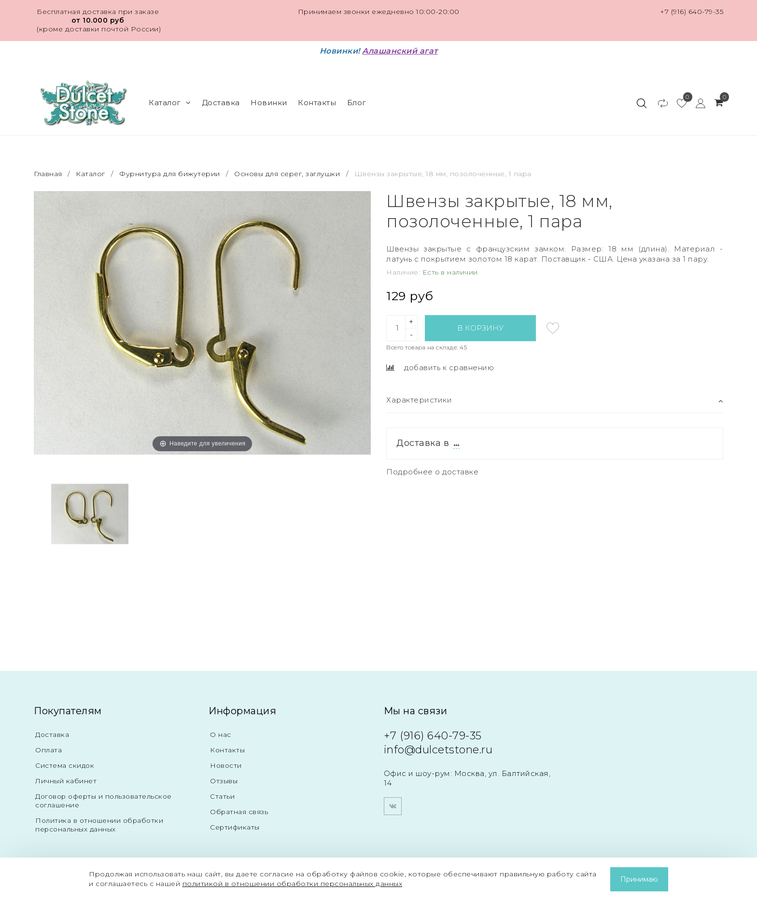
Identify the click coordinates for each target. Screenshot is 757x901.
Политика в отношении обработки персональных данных (104, 824)
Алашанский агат (400, 50)
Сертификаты (237, 827)
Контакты (317, 102)
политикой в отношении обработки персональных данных (292, 883)
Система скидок (67, 765)
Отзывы (225, 780)
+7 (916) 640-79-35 (691, 11)
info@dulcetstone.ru (438, 749)
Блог (356, 102)
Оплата (50, 749)
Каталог (170, 103)
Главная (49, 173)
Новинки (269, 102)
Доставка (221, 102)
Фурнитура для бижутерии (169, 173)
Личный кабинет (67, 780)
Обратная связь (242, 811)
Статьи (223, 796)
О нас (221, 734)
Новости (227, 765)
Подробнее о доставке (432, 471)
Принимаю (639, 879)
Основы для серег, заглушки (287, 173)
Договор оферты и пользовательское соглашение (110, 800)
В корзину (480, 328)
